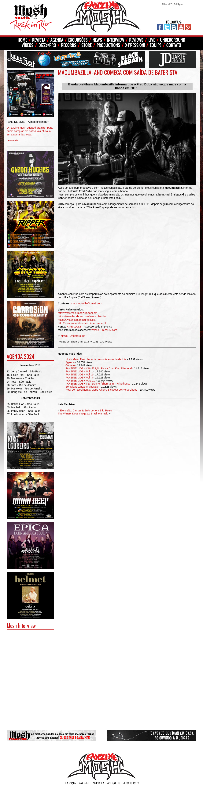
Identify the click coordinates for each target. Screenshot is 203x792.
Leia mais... (30, 128)
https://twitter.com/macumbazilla (76, 319)
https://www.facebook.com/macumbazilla (82, 316)
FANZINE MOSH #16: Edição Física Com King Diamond (98, 368)
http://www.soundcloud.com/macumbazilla (82, 323)
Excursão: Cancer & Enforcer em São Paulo (86, 410)
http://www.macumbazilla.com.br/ (77, 312)
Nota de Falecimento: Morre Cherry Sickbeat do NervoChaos (101, 389)
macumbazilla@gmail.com (86, 303)
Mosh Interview (21, 625)
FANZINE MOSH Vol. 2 (79, 374)
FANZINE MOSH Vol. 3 (79, 377)
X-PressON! (74, 326)
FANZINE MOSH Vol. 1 (79, 371)
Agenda (70, 362)
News (64, 335)
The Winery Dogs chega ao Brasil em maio (83, 413)
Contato (70, 365)
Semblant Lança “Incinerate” (82, 386)
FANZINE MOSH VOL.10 (80, 380)
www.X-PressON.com (104, 329)
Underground (77, 335)
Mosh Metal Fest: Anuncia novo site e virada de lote (95, 359)
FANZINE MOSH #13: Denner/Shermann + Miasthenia (97, 383)
